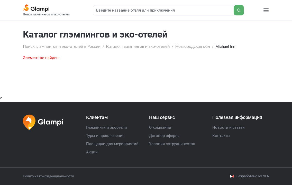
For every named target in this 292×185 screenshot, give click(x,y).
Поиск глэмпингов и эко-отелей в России (62, 46)
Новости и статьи (228, 127)
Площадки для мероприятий (112, 144)
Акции (92, 152)
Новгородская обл (192, 46)
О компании (160, 127)
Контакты (221, 135)
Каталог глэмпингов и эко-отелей (138, 46)
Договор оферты (164, 135)
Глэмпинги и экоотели (106, 127)
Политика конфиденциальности (48, 176)
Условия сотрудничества (172, 144)
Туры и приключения (105, 135)
